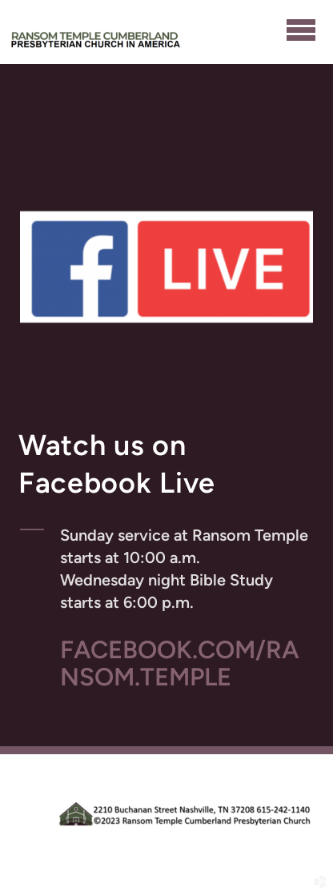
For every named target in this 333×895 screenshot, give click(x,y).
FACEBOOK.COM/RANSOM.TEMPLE (179, 663)
